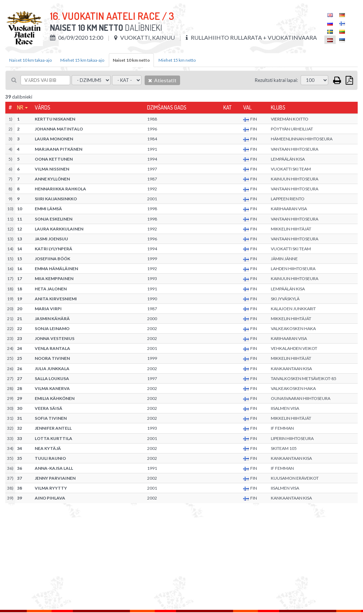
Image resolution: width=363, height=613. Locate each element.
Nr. (20, 107)
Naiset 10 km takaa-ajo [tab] (30, 60)
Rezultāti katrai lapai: (276, 80)
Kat (227, 107)
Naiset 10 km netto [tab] (131, 60)
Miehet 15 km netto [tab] (177, 60)
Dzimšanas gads (166, 107)
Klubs (278, 107)
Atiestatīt (162, 80)
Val (247, 107)
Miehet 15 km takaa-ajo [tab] (82, 60)
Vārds (42, 107)
